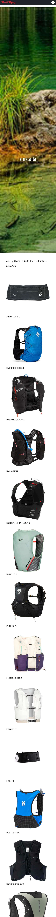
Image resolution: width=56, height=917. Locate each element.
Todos (8, 261)
